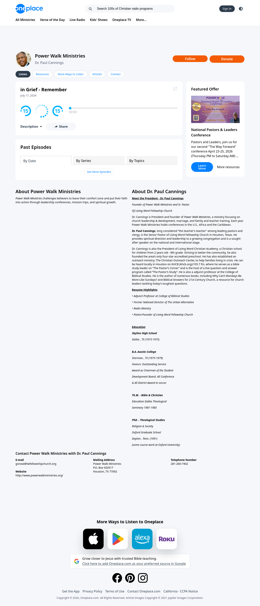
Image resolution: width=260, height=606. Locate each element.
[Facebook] (117, 578)
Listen (23, 74)
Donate (227, 59)
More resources (228, 167)
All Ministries (25, 20)
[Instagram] (143, 578)
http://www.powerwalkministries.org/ (39, 475)
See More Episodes (99, 172)
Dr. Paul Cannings (49, 62)
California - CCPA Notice (180, 591)
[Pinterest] (130, 578)
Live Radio (77, 20)
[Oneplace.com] (29, 9)
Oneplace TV (121, 20)
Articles (97, 74)
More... (141, 20)
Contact (116, 74)
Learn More (202, 167)
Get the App (70, 591)
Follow (190, 59)
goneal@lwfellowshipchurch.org (36, 464)
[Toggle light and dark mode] (240, 8)
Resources (42, 74)
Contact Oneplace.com (143, 591)
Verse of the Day (52, 20)
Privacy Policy (92, 591)
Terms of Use (114, 591)
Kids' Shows (98, 20)
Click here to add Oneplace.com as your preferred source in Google (134, 563)
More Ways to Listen (71, 74)
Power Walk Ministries (60, 56)
